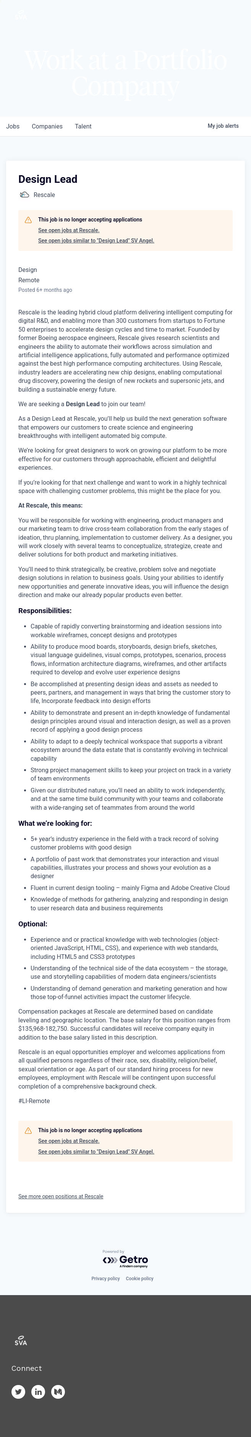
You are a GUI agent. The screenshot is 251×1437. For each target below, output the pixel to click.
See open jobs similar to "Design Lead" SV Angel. (96, 241)
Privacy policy (105, 1278)
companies (47, 126)
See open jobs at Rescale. (69, 230)
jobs (12, 126)
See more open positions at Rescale (60, 1196)
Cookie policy (140, 1278)
